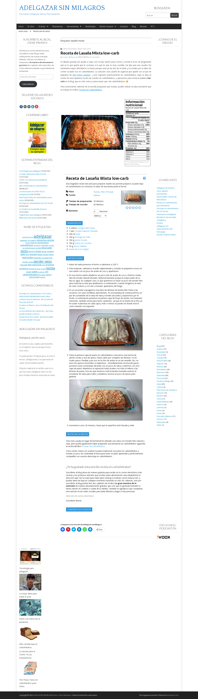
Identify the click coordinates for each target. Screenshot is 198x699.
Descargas (161, 232)
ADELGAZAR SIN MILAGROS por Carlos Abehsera (52, 695)
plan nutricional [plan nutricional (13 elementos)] (34, 264)
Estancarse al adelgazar (166, 214)
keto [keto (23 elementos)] (22, 254)
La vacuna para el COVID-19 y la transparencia (27, 654)
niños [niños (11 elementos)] (51, 254)
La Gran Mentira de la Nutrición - (32, 311)
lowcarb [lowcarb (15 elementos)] (33, 254)
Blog (134, 26)
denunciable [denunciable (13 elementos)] (46, 247)
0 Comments (95, 57)
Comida (160, 358)
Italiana (97, 195)
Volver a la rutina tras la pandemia (33, 180)
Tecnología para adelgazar (30, 171)
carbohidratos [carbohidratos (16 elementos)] (26, 245)
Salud (159, 384)
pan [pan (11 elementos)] (50, 258)
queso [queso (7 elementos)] (43, 269)
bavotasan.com (172, 695)
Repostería (161, 422)
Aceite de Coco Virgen (79, 249)
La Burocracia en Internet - (30, 299)
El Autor (42, 26)
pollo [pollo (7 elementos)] (43, 265)
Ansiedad (161, 352)
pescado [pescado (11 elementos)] (23, 265)
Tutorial (160, 387)
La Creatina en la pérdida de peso (33, 209)
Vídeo (159, 425)
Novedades (161, 369)
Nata (78, 234)
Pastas (97, 191)
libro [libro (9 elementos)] (27, 254)
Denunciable (162, 361)
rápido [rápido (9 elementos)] (28, 272)
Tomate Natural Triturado (86, 231)
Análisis (160, 349)
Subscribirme (28, 84)
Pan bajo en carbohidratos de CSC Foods (36, 203)
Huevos (160, 404)
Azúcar (159, 355)
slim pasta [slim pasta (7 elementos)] (41, 275)
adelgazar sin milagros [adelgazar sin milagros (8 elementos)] (28, 240)
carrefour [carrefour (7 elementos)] (37, 245)
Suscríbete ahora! (73, 500)
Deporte (160, 364)
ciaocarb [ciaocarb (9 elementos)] (44, 245)
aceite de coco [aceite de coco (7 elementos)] (27, 237)
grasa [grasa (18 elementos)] (38, 251)
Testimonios (57, 26)
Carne (159, 399)
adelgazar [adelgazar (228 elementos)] (43, 236)
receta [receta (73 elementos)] (50, 268)
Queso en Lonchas (83, 243)
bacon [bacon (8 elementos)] (28, 243)
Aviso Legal (23, 31)
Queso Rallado (80, 246)
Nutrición (160, 372)
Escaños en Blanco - (27, 305)
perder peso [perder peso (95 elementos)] (43, 261)
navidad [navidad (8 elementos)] (46, 254)
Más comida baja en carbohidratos (33, 186)
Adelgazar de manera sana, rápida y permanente (165, 191)
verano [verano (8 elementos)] (42, 277)
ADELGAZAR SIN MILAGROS (62, 8)
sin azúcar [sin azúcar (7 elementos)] (41, 272)
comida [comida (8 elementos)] (38, 248)
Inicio (21, 26)
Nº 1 (153, 26)
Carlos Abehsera (69, 57)
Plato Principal (107, 191)
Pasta (80, 49)
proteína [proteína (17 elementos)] (23, 268)
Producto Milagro (164, 381)
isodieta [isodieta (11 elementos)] (50, 251)
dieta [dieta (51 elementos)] (24, 251)
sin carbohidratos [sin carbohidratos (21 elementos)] (35, 273)
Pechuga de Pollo (82, 237)
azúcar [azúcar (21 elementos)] (50, 240)
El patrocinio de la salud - (29, 317)
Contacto (124, 26)
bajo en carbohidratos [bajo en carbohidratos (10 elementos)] (40, 243)
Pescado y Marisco (164, 416)
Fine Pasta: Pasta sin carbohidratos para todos (28, 683)
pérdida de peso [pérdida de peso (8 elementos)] (34, 269)
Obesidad (161, 375)
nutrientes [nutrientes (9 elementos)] (38, 258)
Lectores (160, 407)
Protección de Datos (41, 31)
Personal (160, 378)
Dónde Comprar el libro (166, 235)
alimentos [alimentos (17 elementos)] (42, 240)
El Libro (31, 26)
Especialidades (70, 49)
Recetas (143, 26)
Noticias (160, 366)
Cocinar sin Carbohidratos (90, 89)
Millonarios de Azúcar (28, 218)
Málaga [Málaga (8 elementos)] (39, 254)
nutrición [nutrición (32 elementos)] (27, 257)
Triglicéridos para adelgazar (30, 215)
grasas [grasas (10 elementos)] (44, 251)
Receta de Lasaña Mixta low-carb (90, 53)
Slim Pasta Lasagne (81, 75)
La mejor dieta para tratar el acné (32, 174)
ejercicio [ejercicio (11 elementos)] (31, 251)
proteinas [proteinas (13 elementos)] (50, 264)
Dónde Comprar (106, 26)
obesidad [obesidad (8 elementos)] (45, 258)
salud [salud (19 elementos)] (34, 271)
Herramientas (73, 26)
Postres (160, 419)
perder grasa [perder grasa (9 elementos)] (28, 262)
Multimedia (90, 26)
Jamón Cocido (81, 240)
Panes (159, 410)
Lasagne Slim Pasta (86, 228)
